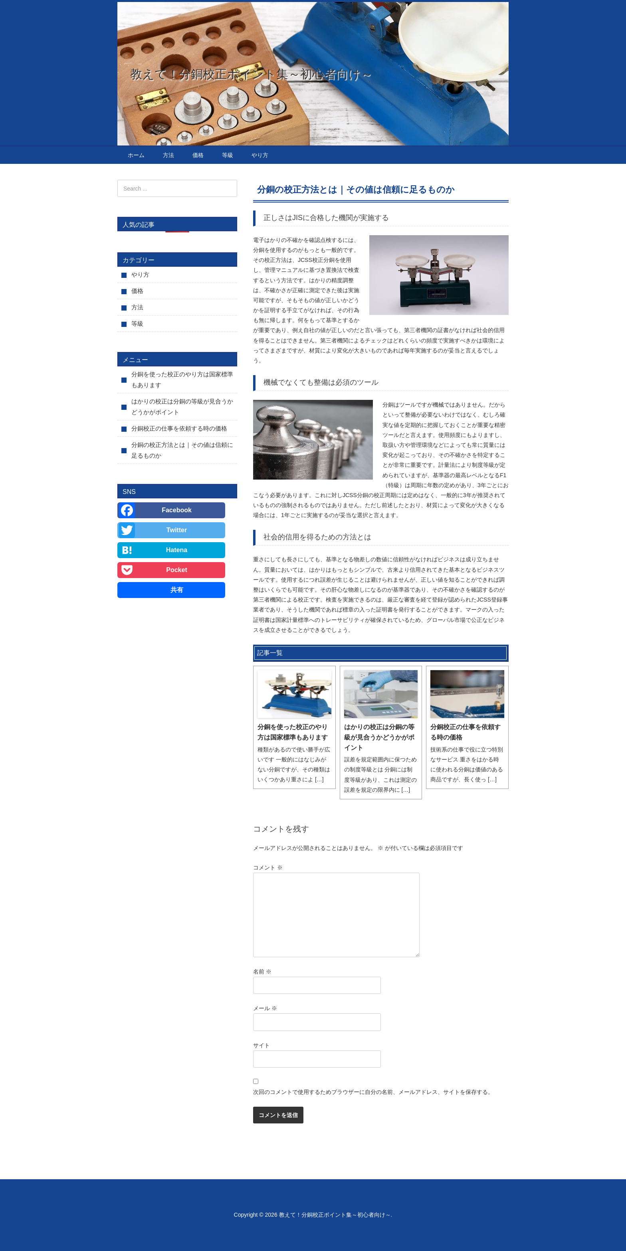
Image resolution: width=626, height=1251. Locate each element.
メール (265, 1008)
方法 (168, 155)
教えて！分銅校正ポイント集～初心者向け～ (251, 74)
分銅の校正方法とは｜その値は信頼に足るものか (182, 450)
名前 (262, 971)
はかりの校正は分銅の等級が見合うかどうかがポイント (379, 737)
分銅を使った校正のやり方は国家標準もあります (293, 732)
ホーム (136, 155)
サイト (261, 1045)
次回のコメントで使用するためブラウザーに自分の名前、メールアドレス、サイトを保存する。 (373, 1092)
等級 (227, 155)
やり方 (260, 155)
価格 (198, 155)
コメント (268, 867)
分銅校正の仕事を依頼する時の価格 (465, 732)
